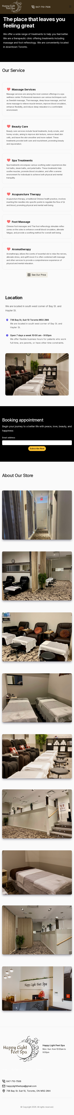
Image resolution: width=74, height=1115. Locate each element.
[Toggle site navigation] (70, 6)
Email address (8, 437)
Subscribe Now (37, 448)
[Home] (12, 7)
